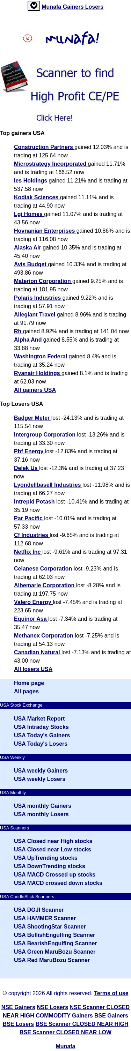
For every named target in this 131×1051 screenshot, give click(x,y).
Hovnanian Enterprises (45, 231)
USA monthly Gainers (42, 806)
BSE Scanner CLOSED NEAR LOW (65, 1032)
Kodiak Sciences (37, 197)
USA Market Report (39, 719)
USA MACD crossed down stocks (58, 883)
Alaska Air (28, 248)
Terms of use (111, 993)
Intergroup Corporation (45, 435)
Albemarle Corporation (45, 585)
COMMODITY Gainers (64, 1016)
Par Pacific (29, 518)
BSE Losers (18, 1024)
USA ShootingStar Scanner (50, 927)
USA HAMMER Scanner (45, 918)
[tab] (34, 6)
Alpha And (28, 340)
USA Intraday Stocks (41, 727)
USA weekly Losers (39, 779)
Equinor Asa (31, 619)
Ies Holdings (31, 181)
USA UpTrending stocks (46, 858)
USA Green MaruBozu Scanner (54, 952)
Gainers (74, 7)
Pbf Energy (29, 451)
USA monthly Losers (41, 814)
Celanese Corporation (44, 569)
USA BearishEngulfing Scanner (55, 943)
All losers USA (33, 669)
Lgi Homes (29, 214)
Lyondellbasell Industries (48, 485)
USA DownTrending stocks (49, 866)
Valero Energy (33, 602)
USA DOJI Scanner (39, 910)
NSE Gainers (18, 1007)
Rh (18, 331)
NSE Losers (52, 1007)
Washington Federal (41, 356)
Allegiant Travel (35, 315)
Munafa (52, 7)
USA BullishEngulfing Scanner (54, 935)
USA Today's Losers (40, 744)
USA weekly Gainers (41, 771)
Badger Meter (32, 418)
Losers (94, 7)
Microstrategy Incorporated (51, 164)
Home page (29, 683)
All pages (26, 691)
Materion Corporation (43, 281)
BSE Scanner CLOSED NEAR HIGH (82, 1024)
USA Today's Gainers (42, 735)
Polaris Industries (38, 298)
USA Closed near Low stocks (52, 849)
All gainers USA (35, 390)
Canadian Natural (37, 652)
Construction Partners (44, 147)
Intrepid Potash (35, 502)
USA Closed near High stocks (53, 841)
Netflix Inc (28, 552)
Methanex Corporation (44, 636)
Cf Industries (32, 535)
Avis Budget (31, 264)
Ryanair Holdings (37, 373)
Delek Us (26, 468)
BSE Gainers (111, 1016)
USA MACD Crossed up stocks (54, 875)
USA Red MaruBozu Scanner (52, 960)
